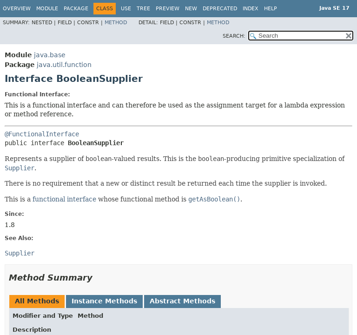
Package (76, 9)
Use (126, 9)
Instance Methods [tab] (104, 301)
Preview (167, 9)
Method (116, 23)
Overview (17, 9)
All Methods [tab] (37, 301)
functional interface (64, 199)
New (191, 9)
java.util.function (64, 64)
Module (47, 9)
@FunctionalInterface (42, 134)
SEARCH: (234, 36)
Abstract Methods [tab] (182, 301)
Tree (143, 9)
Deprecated (220, 9)
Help (270, 9)
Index (250, 9)
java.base (50, 55)
